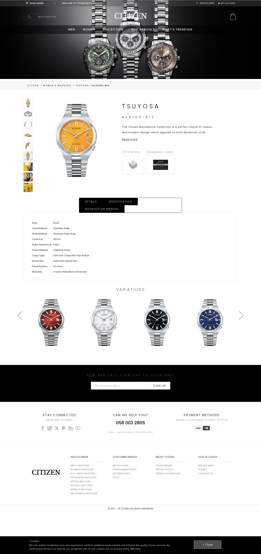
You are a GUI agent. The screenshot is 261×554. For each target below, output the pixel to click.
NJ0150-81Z (101, 85)
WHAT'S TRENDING (177, 29)
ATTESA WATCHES (81, 474)
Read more (130, 139)
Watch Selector (47, 16)
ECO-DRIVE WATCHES (83, 466)
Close (209, 545)
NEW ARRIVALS (143, 29)
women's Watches (57, 85)
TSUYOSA (82, 85)
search (29, 16)
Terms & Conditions (168, 466)
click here (135, 548)
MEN (71, 29)
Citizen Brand (164, 458)
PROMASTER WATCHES (83, 470)
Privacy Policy (165, 462)
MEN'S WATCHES (80, 458)
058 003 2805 (205, 3)
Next (241, 308)
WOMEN (89, 29)
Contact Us (205, 466)
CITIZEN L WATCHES (81, 478)
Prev (20, 308)
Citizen (33, 85)
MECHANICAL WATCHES (84, 486)
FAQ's (116, 470)
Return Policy (121, 466)
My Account (226, 3)
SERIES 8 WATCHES (81, 482)
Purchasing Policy (124, 462)
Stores (202, 462)
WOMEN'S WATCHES (82, 462)
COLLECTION (113, 29)
